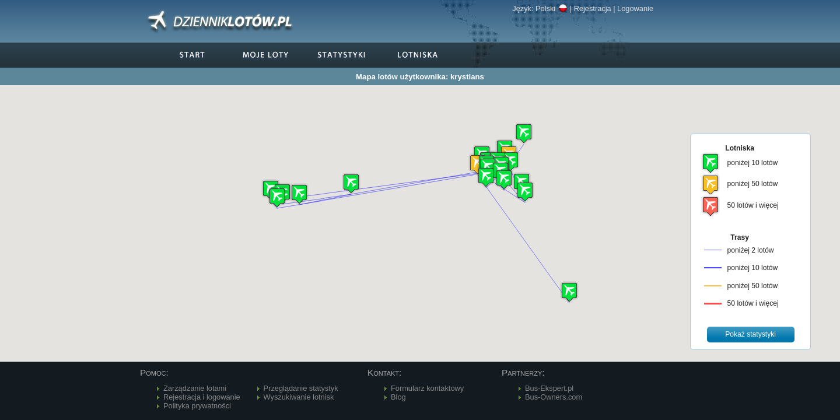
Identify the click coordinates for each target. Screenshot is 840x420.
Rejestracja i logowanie (201, 397)
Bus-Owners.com (553, 397)
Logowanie (635, 8)
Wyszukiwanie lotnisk (299, 397)
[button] (351, 183)
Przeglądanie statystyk (301, 388)
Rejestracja (592, 8)
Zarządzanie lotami (194, 388)
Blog (398, 397)
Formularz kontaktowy (427, 388)
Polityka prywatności (197, 405)
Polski (552, 8)
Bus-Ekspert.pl (549, 388)
